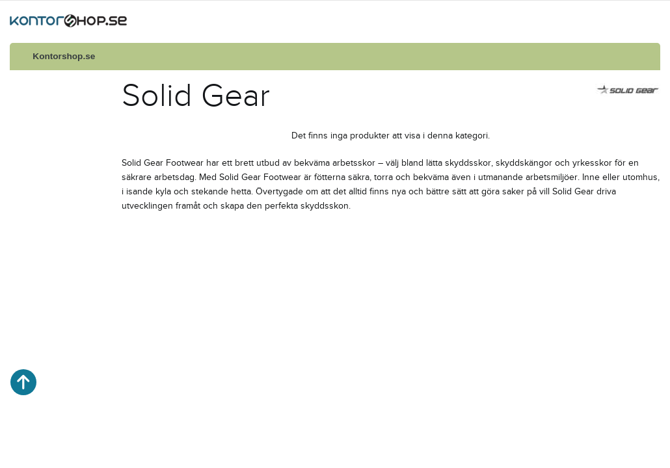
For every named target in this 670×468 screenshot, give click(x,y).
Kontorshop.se (64, 56)
